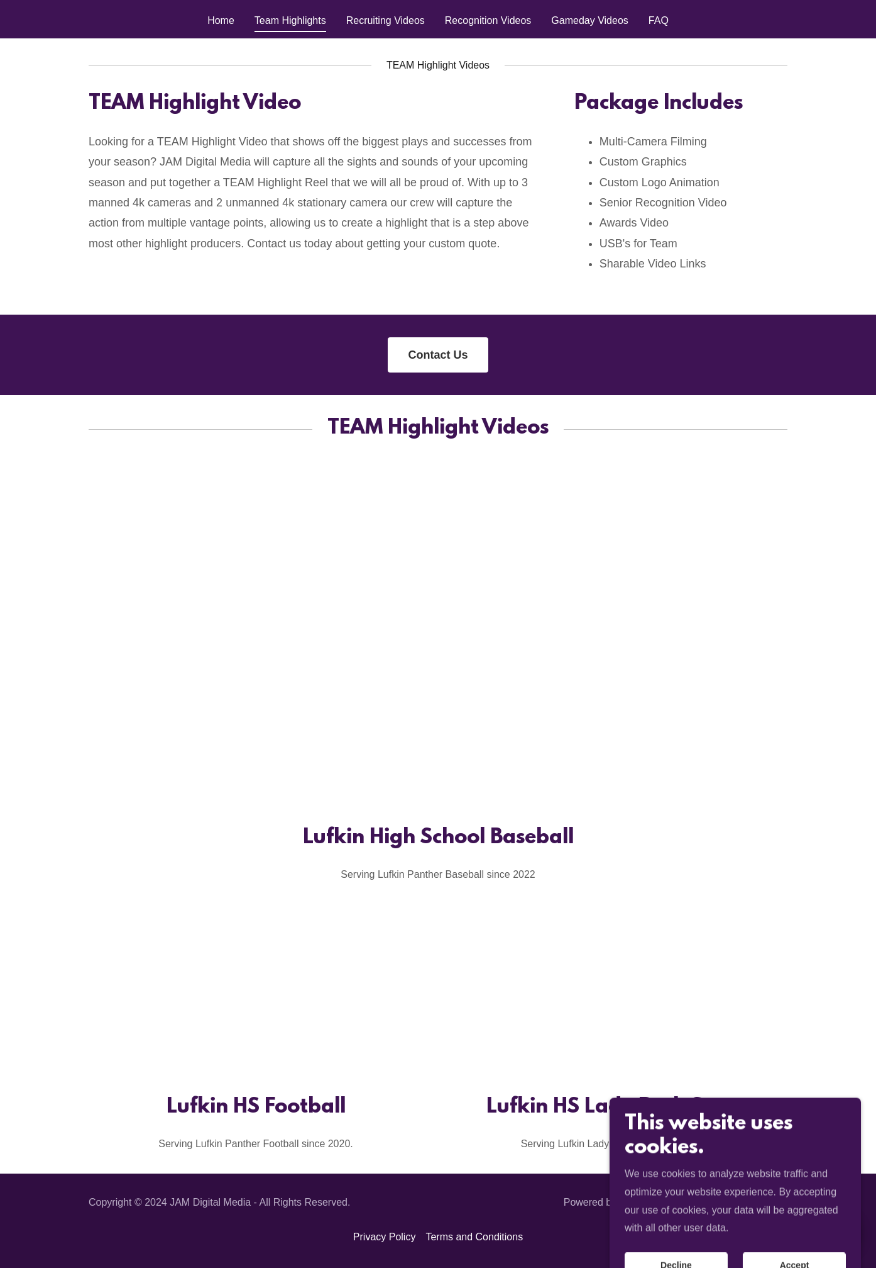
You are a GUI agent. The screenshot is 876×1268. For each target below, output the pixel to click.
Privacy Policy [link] (384, 1237)
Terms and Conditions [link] (474, 1237)
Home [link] (220, 20)
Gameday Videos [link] (589, 20)
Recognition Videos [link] (488, 20)
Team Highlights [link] (290, 20)
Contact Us (438, 355)
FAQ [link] (659, 20)
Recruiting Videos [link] (385, 20)
